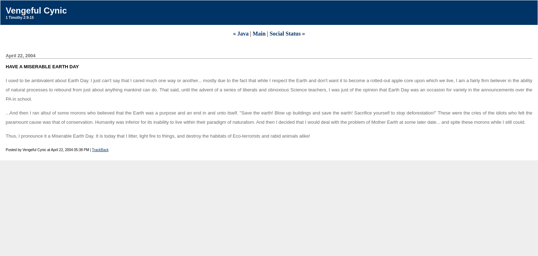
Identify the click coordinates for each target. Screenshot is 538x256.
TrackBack (100, 150)
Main (258, 34)
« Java (241, 34)
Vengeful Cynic (36, 10)
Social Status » (287, 34)
